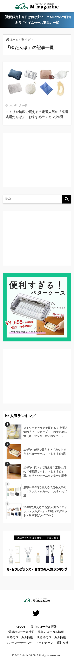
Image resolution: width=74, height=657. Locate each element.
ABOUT (20, 626)
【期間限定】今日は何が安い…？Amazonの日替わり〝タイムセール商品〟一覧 (37, 19)
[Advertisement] (38, 164)
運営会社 (63, 642)
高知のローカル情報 (20, 637)
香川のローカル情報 (43, 626)
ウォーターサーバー (18, 642)
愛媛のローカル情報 (21, 631)
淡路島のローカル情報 (51, 637)
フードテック (44, 642)
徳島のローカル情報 (51, 631)
